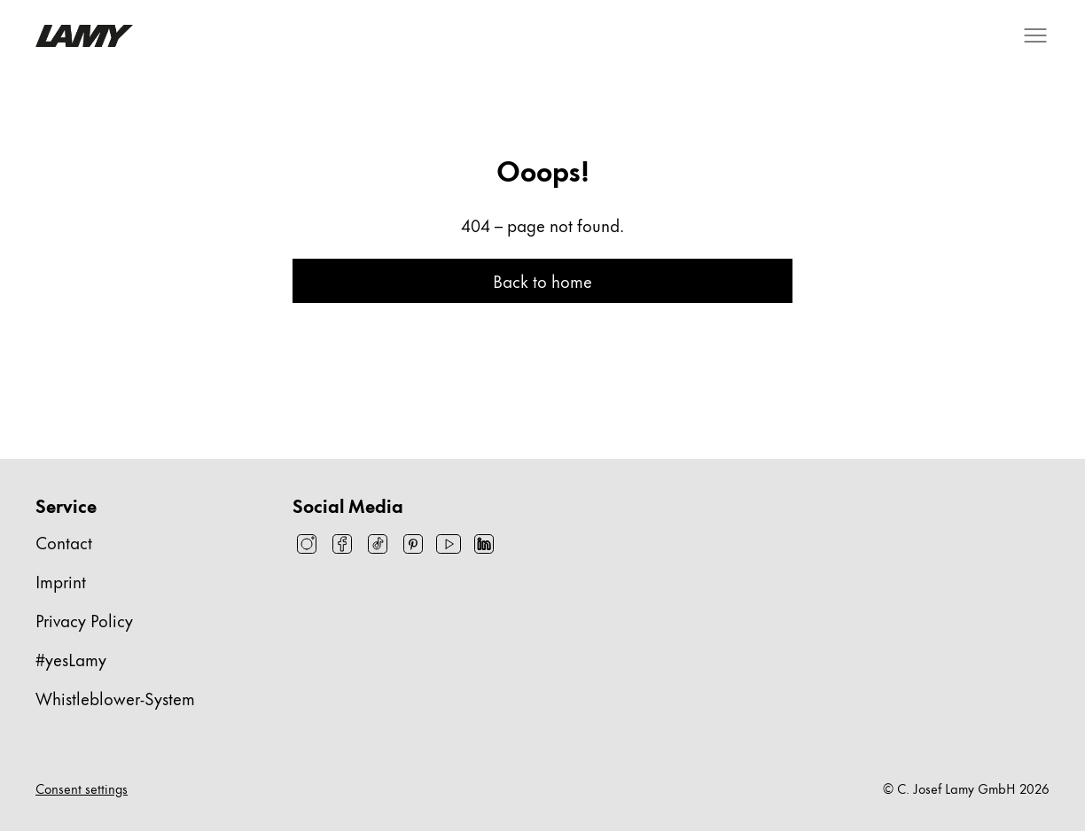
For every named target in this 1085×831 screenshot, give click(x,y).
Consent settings (81, 788)
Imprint (60, 581)
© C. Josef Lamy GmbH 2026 (966, 788)
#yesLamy (70, 659)
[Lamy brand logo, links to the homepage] (84, 36)
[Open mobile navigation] (1035, 35)
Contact (63, 542)
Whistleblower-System (115, 698)
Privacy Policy (84, 620)
